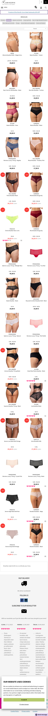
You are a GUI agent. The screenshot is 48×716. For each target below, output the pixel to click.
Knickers (3, 20)
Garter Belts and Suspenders (28, 23)
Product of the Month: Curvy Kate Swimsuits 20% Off (24, 12)
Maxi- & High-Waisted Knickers (39, 20)
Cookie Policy (15, 711)
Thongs (17, 23)
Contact (35, 711)
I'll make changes (24, 704)
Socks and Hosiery (40, 23)
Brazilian (9, 20)
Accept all (24, 700)
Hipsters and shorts (17, 20)
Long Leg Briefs (27, 20)
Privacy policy (26, 711)
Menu (4, 7)
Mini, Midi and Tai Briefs (8, 23)
